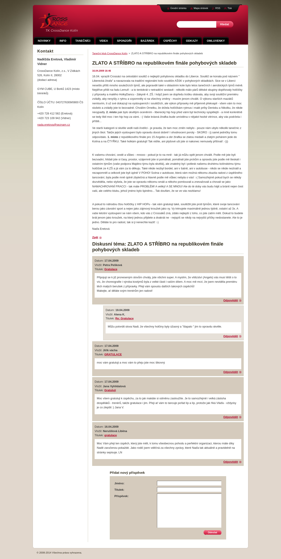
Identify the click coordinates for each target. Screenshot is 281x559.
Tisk (229, 8)
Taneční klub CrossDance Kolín (110, 53)
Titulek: (119, 489)
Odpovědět (230, 300)
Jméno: (119, 483)
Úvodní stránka (178, 8)
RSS (217, 8)
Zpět (95, 237)
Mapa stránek (201, 8)
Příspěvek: (121, 496)
